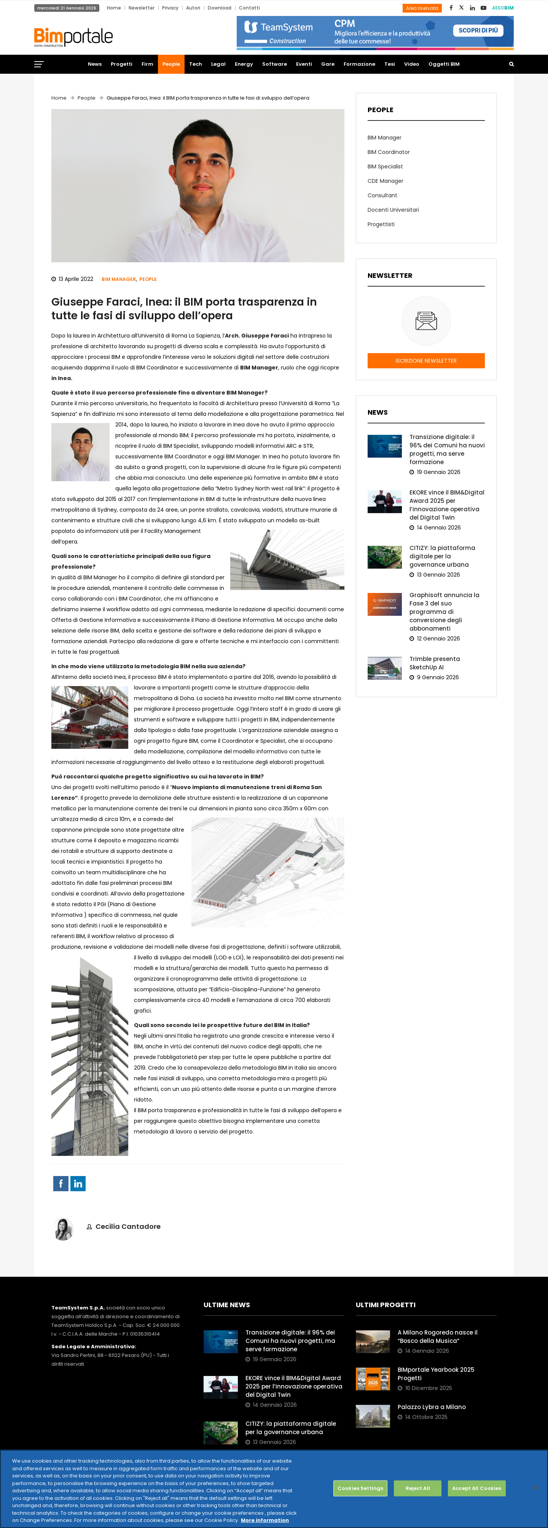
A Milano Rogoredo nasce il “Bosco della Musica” (438, 1336)
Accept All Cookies (476, 1488)
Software (274, 64)
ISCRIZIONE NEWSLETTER (426, 361)
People (171, 64)
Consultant (382, 195)
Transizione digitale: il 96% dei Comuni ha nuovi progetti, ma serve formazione (447, 449)
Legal (218, 64)
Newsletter (142, 8)
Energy (244, 64)
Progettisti (381, 224)
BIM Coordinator (389, 152)
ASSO (503, 8)
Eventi (304, 64)
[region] (274, 1489)
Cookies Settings (360, 1488)
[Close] (535, 1487)
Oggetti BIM (444, 64)
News (95, 64)
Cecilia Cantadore (128, 1226)
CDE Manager (385, 181)
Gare (328, 64)
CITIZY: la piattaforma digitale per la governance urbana (442, 556)
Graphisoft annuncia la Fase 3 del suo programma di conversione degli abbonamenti (444, 611)
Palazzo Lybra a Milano (432, 1407)
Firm (147, 64)
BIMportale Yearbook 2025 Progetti (436, 1374)
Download (219, 8)
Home (114, 8)
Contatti (249, 8)
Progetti (121, 64)
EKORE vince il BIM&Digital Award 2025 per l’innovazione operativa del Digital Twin (446, 504)
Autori (193, 8)
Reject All (418, 1488)
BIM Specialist (385, 166)
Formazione (359, 64)
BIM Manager (119, 279)
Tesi (389, 64)
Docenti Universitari (393, 210)
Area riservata (422, 8)
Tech (195, 64)
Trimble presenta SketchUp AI (434, 663)
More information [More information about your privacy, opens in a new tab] (265, 1520)
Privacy (170, 8)
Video (411, 64)
